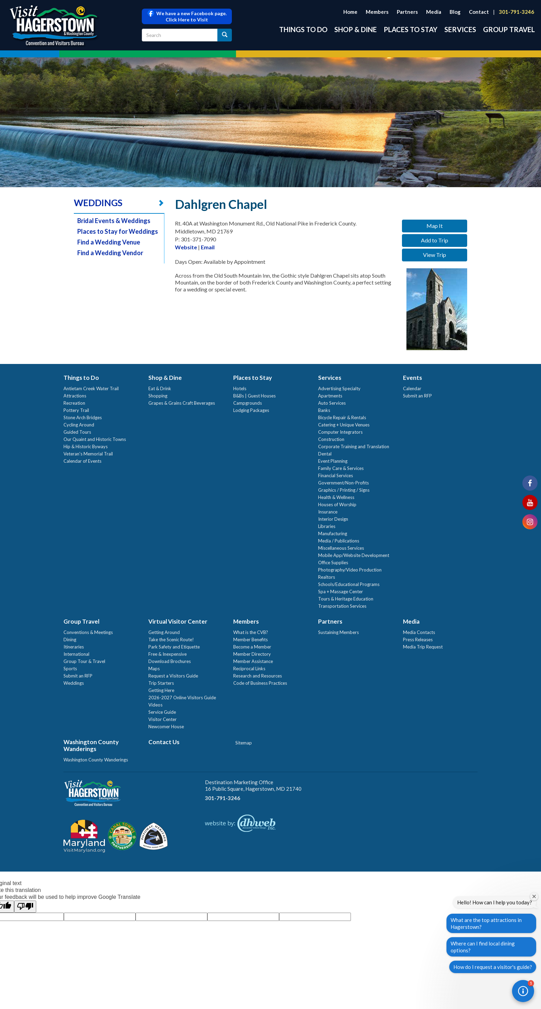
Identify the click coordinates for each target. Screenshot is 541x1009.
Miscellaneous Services (341, 548)
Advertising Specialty (339, 388)
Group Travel (509, 29)
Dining (69, 639)
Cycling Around (78, 424)
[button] (523, 991)
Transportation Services (342, 606)
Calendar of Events (82, 461)
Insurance (327, 512)
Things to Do (303, 29)
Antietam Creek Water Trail (91, 388)
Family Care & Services (341, 468)
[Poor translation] (25, 907)
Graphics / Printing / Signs (344, 490)
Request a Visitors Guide (173, 676)
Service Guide (162, 712)
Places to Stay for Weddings (117, 231)
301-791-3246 (516, 12)
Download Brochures (169, 661)
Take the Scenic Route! (171, 639)
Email (208, 247)
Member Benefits (250, 639)
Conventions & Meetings (88, 632)
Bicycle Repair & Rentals (342, 417)
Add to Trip (434, 240)
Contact (479, 12)
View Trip (434, 254)
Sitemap (243, 743)
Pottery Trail (76, 410)
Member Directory (252, 654)
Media (433, 12)
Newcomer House (166, 726)
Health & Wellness (336, 497)
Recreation (74, 403)
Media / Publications (338, 541)
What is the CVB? (250, 632)
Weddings (73, 683)
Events (412, 377)
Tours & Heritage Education (345, 599)
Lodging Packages (251, 410)
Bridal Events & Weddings (113, 220)
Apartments (330, 395)
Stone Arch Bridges (82, 417)
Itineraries (73, 647)
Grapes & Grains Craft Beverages (181, 403)
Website (186, 247)
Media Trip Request (423, 647)
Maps (154, 668)
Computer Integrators (340, 432)
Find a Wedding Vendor (110, 253)
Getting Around (164, 632)
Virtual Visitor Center (177, 621)
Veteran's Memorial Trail (88, 454)
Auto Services (332, 403)
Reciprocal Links (249, 668)
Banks (324, 410)
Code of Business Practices (260, 683)
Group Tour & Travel (84, 661)
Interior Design (333, 519)
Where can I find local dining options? (483, 946)
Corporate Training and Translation (353, 446)
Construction (331, 439)
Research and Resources (257, 676)
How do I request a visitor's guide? (492, 967)
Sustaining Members (338, 632)
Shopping (157, 395)
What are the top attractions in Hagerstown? (486, 923)
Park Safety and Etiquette (174, 647)
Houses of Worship (337, 504)
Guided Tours (77, 432)
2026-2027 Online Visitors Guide (182, 697)
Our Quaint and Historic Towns (94, 439)
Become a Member (252, 647)
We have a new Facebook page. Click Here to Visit (187, 16)
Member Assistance (253, 661)
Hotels (239, 388)
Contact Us (163, 742)
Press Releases (418, 639)
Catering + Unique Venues (344, 424)
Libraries (326, 526)
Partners (407, 12)
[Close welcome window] (534, 896)
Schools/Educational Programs (349, 584)
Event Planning (332, 461)
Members (377, 12)
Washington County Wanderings (91, 745)
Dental (325, 454)
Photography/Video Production (350, 570)
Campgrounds (247, 403)
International (76, 654)
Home (350, 12)
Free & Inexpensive (167, 654)
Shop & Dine (355, 29)
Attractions (74, 395)
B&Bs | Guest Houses (254, 395)
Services (460, 29)
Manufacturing (332, 533)
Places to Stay (410, 29)
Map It (434, 225)
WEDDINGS (98, 202)
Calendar (412, 388)
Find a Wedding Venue (108, 242)
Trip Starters (161, 683)
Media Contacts (419, 632)
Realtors (326, 577)
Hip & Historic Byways (85, 446)
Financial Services (335, 475)
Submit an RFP (417, 395)
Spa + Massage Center (340, 591)
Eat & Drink (159, 388)
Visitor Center (162, 719)
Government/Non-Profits (343, 483)
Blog (455, 12)
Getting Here (161, 690)
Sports (70, 668)
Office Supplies (333, 562)
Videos (155, 705)
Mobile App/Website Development (353, 555)
